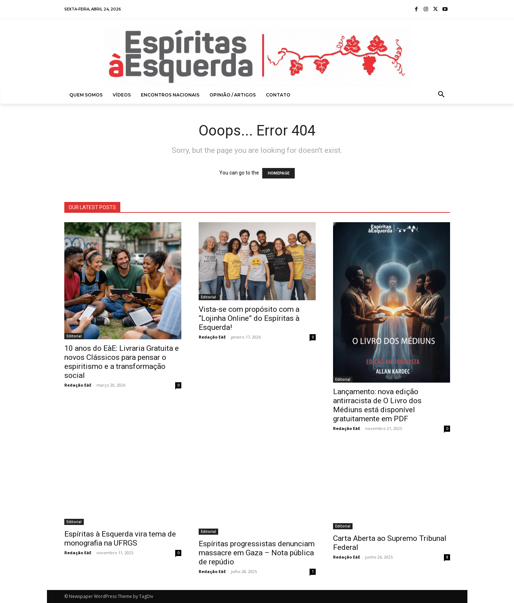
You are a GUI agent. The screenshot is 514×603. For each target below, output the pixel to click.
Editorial (74, 336)
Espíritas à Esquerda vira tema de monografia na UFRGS (120, 538)
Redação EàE (77, 385)
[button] (441, 95)
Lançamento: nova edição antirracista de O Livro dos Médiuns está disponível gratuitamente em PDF (377, 405)
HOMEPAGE (278, 173)
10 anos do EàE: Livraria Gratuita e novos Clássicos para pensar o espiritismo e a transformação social (121, 362)
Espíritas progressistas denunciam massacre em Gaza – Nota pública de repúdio (257, 552)
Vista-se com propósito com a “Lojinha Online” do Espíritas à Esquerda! (249, 318)
